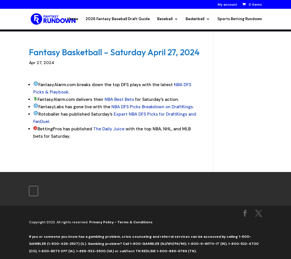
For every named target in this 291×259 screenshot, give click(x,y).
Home (72, 19)
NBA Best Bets (119, 99)
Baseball (164, 19)
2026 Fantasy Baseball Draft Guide (118, 19)
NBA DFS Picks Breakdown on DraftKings (152, 107)
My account (227, 5)
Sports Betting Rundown (239, 19)
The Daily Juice (108, 129)
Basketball (195, 19)
